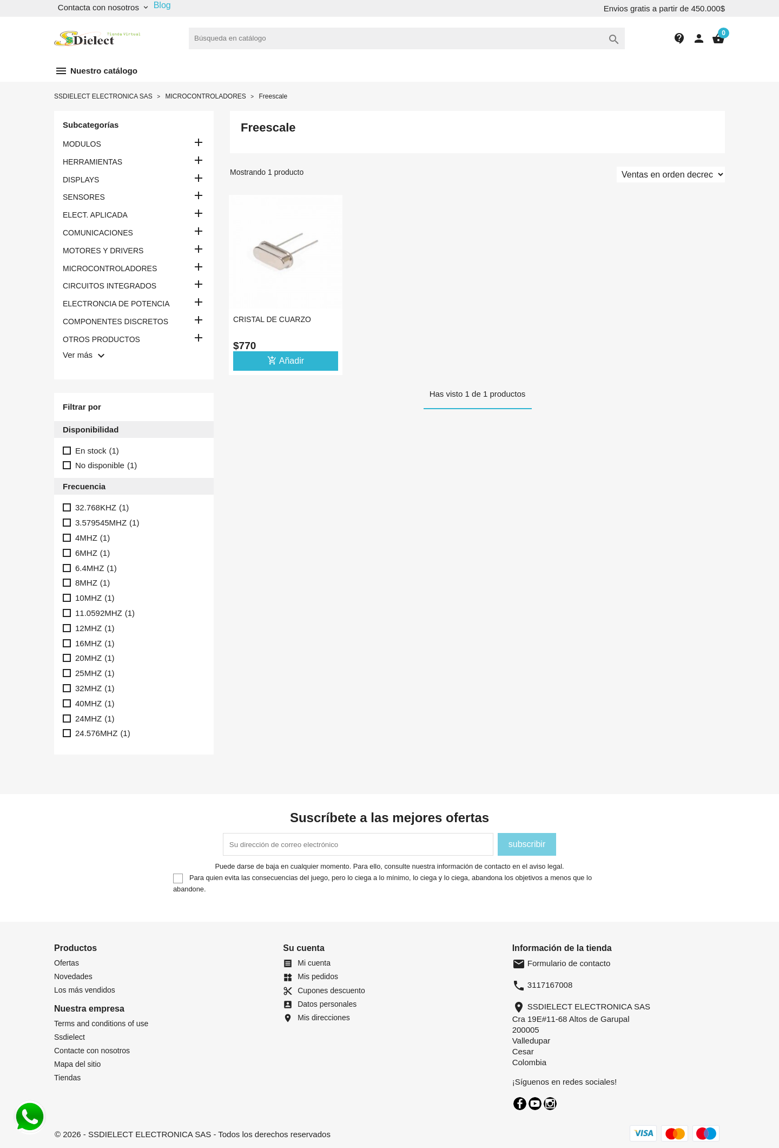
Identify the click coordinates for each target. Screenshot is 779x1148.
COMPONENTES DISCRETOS (115, 321)
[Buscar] (407, 38)
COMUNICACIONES (98, 232)
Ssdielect (69, 1037)
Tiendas (67, 1077)
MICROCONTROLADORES (110, 268)
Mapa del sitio (77, 1064)
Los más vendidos (84, 990)
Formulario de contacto (561, 963)
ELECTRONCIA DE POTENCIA (116, 303)
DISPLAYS (81, 179)
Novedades (73, 976)
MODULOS (82, 144)
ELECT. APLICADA (95, 215)
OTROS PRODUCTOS (101, 339)
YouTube (535, 1103)
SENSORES (84, 197)
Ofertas (66, 963)
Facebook (519, 1103)
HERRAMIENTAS (92, 162)
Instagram (550, 1103)
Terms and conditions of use (101, 1023)
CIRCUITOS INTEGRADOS (109, 285)
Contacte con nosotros (92, 1050)
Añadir (285, 360)
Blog (162, 5)
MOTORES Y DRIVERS (103, 250)
